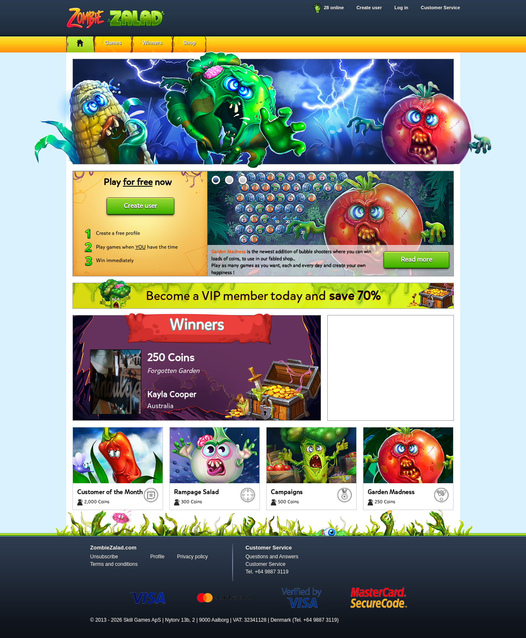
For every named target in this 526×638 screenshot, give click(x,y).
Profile (157, 557)
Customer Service (440, 7)
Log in (401, 7)
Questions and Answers (272, 557)
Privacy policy (192, 557)
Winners (152, 43)
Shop (189, 43)
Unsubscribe (104, 557)
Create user (369, 7)
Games (113, 43)
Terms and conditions (113, 564)
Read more (416, 259)
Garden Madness (228, 252)
